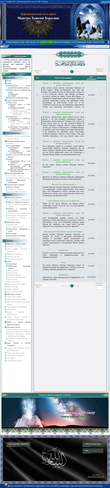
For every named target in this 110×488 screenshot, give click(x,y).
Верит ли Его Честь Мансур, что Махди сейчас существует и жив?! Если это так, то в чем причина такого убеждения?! (63, 205)
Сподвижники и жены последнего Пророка (20, 152)
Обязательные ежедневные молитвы (19, 267)
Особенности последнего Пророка (20, 148)
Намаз (9, 261)
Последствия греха (14, 238)
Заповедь (10, 241)
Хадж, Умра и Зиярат (14, 297)
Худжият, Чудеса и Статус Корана (20, 105)
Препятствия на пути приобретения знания (19, 91)
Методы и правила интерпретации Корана (21, 110)
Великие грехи (12, 224)
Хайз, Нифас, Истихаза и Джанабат (19, 250)
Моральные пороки (13, 222)
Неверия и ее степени (15, 189)
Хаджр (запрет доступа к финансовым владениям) (19, 318)
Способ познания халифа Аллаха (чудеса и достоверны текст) (20, 123)
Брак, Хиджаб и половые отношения (19, 344)
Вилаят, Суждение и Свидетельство (19, 313)
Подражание (14, 94)
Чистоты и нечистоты (14, 246)
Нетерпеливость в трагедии (16, 235)
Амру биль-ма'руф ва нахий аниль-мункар (19, 303)
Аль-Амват (11, 358)
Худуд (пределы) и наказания (17, 307)
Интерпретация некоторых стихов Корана (21, 113)
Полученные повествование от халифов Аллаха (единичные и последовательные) (20, 128)
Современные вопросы (15, 360)
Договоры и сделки (13, 327)
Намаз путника (12, 273)
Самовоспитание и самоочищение (18, 200)
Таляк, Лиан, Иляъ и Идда (16, 353)
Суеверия (13, 96)
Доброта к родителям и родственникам (19, 210)
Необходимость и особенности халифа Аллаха (20, 119)
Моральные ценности (14, 197)
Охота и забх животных (15, 291)
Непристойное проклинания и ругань (19, 230)
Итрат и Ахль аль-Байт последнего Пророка (19, 156)
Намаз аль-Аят (12, 279)
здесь (24, 62)
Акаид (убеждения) (13, 133)
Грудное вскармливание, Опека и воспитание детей (19, 349)
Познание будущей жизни (16, 173)
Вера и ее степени (13, 187)
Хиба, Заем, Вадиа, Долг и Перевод (19, 331)
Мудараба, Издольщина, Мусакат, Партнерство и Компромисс (19, 335)
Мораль (9, 194)
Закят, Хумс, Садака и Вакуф (16, 284)
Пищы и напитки (13, 289)
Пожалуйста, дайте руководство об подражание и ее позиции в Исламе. (63, 278)
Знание (9, 83)
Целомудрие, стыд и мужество (17, 215)
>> (78, 72)
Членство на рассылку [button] (93, 444)
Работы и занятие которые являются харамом (19, 323)
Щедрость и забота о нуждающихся (19, 213)
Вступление (11, 78)
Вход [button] (86, 450)
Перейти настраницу (99, 70)
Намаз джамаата (13, 270)
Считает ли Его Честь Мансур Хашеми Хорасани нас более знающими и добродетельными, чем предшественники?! (63, 255)
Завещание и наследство (15, 355)
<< (62, 72)
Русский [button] (105, 1)
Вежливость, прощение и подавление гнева (19, 219)
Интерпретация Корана (17, 108)
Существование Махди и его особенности (20, 162)
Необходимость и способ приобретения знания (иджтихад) (19, 87)
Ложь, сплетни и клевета (16, 227)
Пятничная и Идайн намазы (16, 277)
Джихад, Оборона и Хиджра (16, 299)
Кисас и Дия (11, 309)
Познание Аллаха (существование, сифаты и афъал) (19, 137)
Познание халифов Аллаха (16, 141)
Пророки (11, 143)
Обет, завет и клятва (14, 294)
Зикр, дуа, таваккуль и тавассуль (18, 202)
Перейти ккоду (37, 71)
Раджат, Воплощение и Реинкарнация (19, 181)
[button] (79, 53)
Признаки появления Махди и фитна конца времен (20, 170)
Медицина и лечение (14, 254)
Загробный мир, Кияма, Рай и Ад (18, 178)
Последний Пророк (14, 146)
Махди (10, 159)
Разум (9, 81)
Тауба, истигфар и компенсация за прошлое (19, 205)
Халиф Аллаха (12, 116)
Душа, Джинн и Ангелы (15, 176)
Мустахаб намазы (13, 281)
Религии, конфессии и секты (17, 191)
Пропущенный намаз (14, 275)
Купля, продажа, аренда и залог (18, 329)
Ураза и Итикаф (12, 286)
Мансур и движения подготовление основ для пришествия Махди (20, 166)
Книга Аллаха (12, 102)
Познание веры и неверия (15, 185)
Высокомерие (12, 233)
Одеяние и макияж (13, 256)
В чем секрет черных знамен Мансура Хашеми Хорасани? (63, 166)
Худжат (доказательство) (15, 100)
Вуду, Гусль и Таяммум (15, 259)
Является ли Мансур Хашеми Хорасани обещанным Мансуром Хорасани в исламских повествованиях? (63, 178)
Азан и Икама (12, 264)
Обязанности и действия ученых (18, 98)
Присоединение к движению (18, 444)
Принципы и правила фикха (16, 244)
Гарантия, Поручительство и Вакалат (19, 339)
